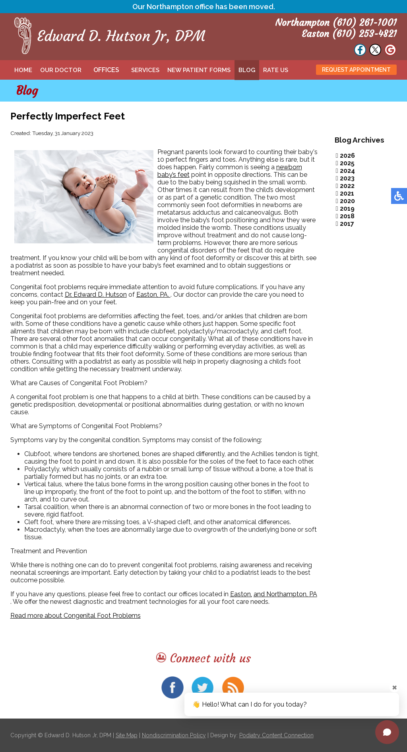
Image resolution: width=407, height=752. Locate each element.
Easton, (241, 594)
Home (23, 70)
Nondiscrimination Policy (174, 735)
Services (145, 70)
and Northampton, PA (285, 594)
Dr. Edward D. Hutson (96, 294)
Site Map (127, 735)
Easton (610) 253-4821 (349, 33)
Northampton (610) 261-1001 (336, 22)
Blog (246, 70)
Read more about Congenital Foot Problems (75, 615)
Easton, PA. (153, 294)
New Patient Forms (199, 70)
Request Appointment (356, 70)
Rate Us (275, 70)
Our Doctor (60, 70)
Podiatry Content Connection (276, 735)
